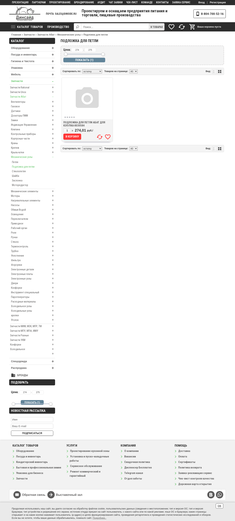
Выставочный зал (69, 494)
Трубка (33, 251)
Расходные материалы (33, 301)
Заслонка (17, 180)
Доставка (184, 451)
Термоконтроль (33, 246)
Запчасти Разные (32, 335)
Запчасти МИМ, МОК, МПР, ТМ (32, 326)
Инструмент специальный (33, 292)
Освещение (33, 214)
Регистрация (218, 2)
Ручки (33, 237)
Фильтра (33, 260)
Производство (58, 27)
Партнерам (39, 2)
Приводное (33, 223)
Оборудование (33, 48)
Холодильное (32, 349)
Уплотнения (33, 255)
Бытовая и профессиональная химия (38, 467)
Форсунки (33, 265)
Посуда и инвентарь (33, 54)
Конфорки (33, 288)
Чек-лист (132, 2)
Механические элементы (33, 191)
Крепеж (33, 148)
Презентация (20, 2)
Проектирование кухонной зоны (89, 451)
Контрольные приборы (33, 134)
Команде (147, 2)
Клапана (33, 129)
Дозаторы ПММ (33, 115)
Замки (33, 120)
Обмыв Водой (33, 209)
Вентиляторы (33, 102)
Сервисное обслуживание (86, 466)
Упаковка (33, 68)
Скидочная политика (137, 462)
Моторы (33, 196)
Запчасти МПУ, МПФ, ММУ (32, 331)
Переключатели (33, 219)
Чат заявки (116, 2)
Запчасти (33, 81)
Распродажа (33, 368)
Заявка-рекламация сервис (195, 473)
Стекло (33, 242)
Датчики (33, 111)
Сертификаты (186, 462)
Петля (15, 162)
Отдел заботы (133, 478)
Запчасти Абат (32, 96)
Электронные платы (33, 274)
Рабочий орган (33, 228)
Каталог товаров (27, 27)
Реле (33, 232)
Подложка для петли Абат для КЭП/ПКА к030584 (84, 124)
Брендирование (84, 2)
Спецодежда (33, 361)
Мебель (33, 74)
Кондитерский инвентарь (32, 462)
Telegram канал (133, 473)
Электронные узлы (33, 278)
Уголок (33, 320)
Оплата (182, 456)
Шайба (15, 175)
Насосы (33, 205)
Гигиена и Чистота (33, 61)
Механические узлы (33, 157)
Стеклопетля (19, 171)
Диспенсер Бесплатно (138, 467)
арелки (33, 315)
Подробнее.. (99, 518)
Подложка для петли (23, 166)
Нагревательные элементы (33, 200)
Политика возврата (190, 467)
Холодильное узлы (33, 306)
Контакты (162, 2)
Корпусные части (33, 138)
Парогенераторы (33, 297)
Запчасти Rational (32, 87)
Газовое (33, 106)
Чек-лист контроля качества (196, 478)
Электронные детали (33, 269)
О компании (131, 451)
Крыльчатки (33, 152)
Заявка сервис (181, 2)
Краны (33, 143)
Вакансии (130, 456)
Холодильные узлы (33, 311)
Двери (33, 283)
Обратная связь (33, 494)
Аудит (101, 2)
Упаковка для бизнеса (29, 473)
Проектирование (59, 2)
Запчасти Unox (32, 92)
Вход (201, 2)
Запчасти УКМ (32, 340)
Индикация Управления (33, 125)
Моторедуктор (20, 185)
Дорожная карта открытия (195, 484)
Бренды (22, 375)
